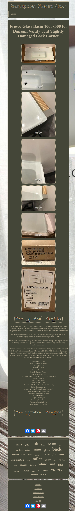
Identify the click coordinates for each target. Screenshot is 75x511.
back (57, 449)
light (28, 460)
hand (43, 445)
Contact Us (38, 489)
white (43, 464)
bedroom (46, 454)
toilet (37, 458)
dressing (33, 465)
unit (35, 443)
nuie (54, 460)
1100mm (25, 470)
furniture (59, 454)
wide (27, 445)
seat (60, 445)
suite (19, 444)
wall (18, 449)
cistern (23, 464)
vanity (56, 469)
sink (52, 464)
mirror (62, 459)
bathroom (33, 449)
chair (34, 471)
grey (48, 459)
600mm (37, 455)
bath (23, 455)
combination (17, 460)
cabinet (43, 470)
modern (16, 471)
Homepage (38, 485)
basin (52, 444)
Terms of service (38, 497)
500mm (34, 474)
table (60, 464)
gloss (46, 450)
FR (40, 501)
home (43, 474)
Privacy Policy (38, 493)
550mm (15, 454)
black (30, 455)
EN (37, 501)
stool (15, 465)
